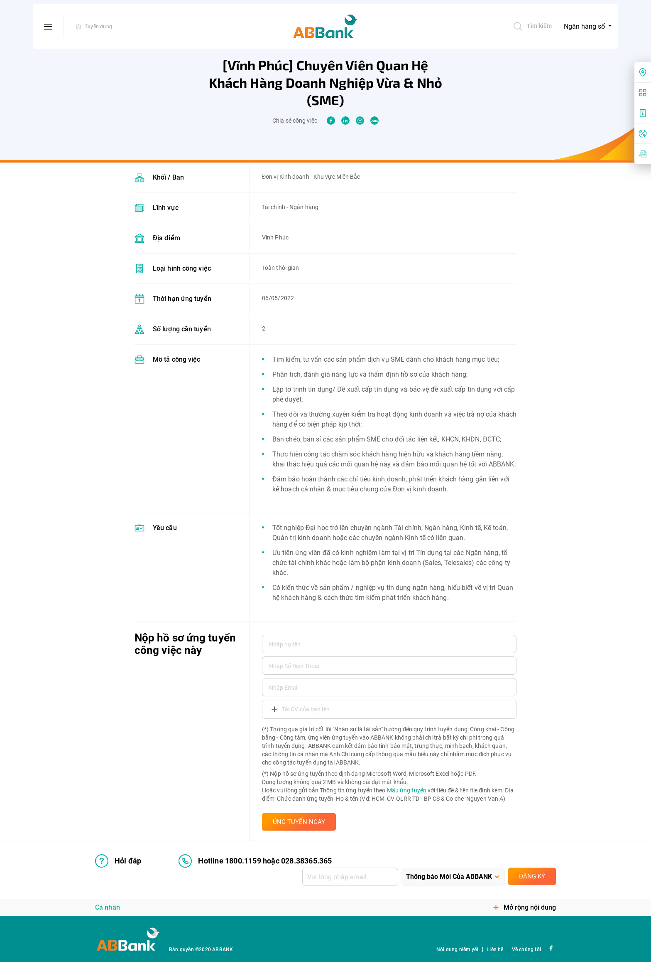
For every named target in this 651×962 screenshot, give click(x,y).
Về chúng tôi (526, 949)
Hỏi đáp (118, 861)
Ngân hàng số (585, 26)
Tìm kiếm (532, 26)
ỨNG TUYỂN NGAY (299, 822)
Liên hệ (495, 949)
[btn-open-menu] (48, 26)
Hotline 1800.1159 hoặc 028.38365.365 (255, 861)
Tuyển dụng (98, 27)
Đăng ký (532, 876)
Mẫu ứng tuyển (406, 790)
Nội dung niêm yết (457, 949)
